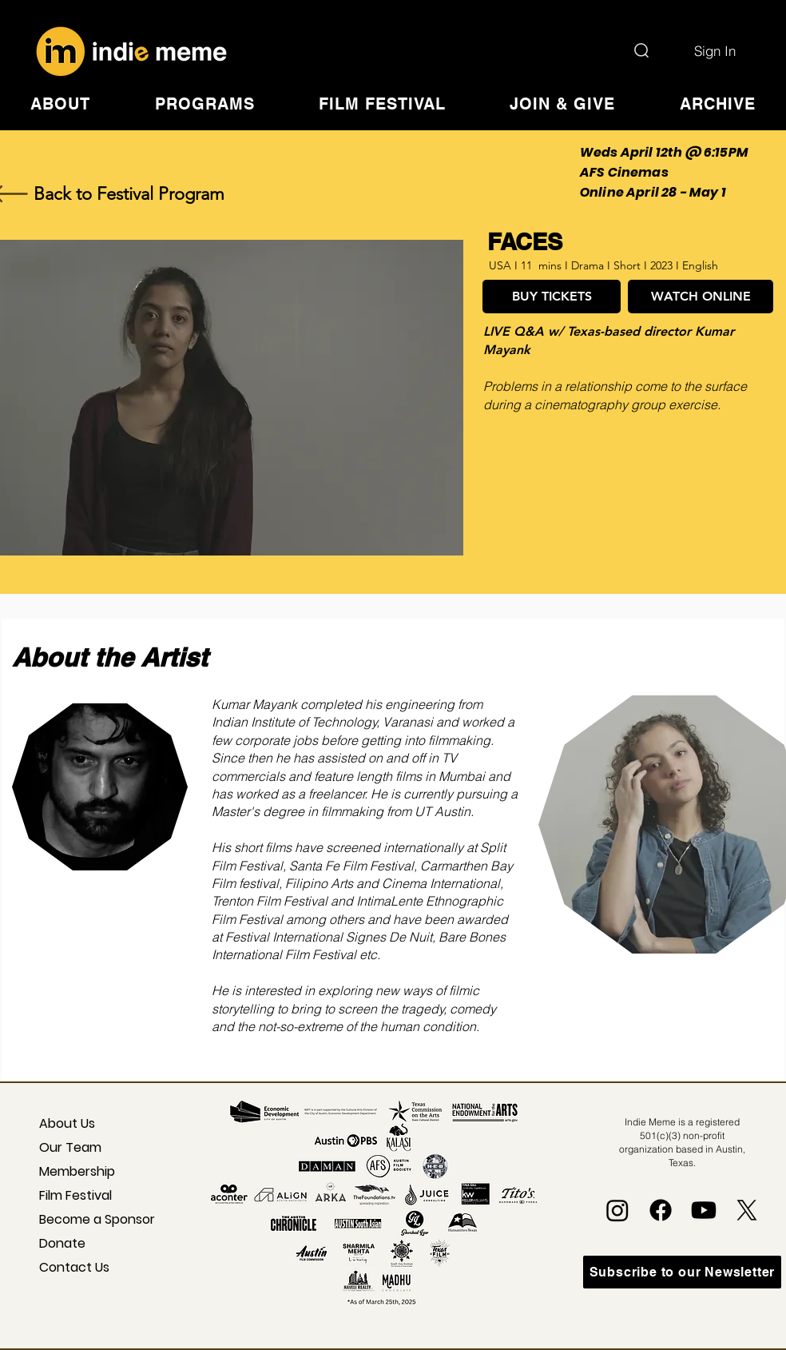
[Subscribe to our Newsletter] (682, 1272)
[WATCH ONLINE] (700, 296)
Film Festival (75, 1195)
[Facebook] (660, 1210)
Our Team (70, 1147)
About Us (67, 1123)
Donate (62, 1243)
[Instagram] (617, 1210)
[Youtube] (703, 1210)
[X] (746, 1210)
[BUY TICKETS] (551, 296)
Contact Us (74, 1267)
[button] (60, 103)
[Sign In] (715, 50)
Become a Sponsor (84, 1219)
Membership (77, 1171)
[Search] (641, 50)
